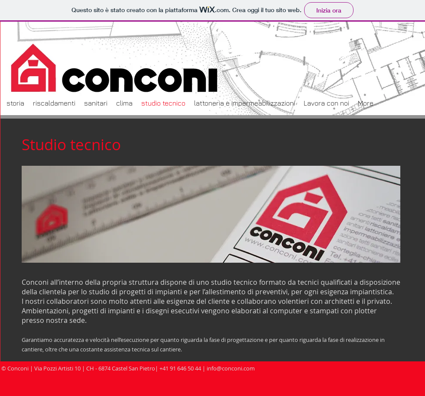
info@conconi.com (231, 368)
